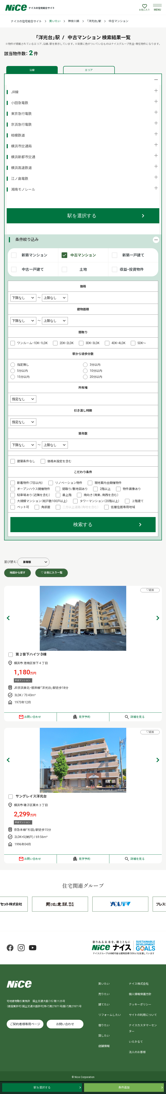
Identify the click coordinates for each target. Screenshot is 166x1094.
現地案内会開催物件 (108, 483)
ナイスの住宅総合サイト (26, 21)
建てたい (104, 1004)
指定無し (23, 364)
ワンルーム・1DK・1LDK (32, 343)
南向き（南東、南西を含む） (101, 495)
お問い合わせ (32, 717)
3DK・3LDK (92, 343)
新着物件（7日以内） (30, 483)
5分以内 (22, 370)
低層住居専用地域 (123, 507)
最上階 (67, 495)
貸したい (104, 1035)
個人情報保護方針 (140, 994)
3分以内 (95, 364)
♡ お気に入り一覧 (51, 572)
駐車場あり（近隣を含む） (33, 495)
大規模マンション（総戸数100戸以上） (42, 501)
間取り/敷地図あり (75, 489)
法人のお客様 (137, 1052)
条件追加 (124, 1087)
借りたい (104, 1025)
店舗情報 (104, 1046)
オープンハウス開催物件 (33, 489)
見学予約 (84, 717)
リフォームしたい (109, 1015)
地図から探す (17, 572)
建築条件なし (26, 461)
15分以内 (23, 377)
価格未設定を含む (59, 461)
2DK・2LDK (66, 343)
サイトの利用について (143, 1015)
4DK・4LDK (118, 343)
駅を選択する (82, 215)
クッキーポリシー (140, 1004)
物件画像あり (132, 489)
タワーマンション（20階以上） (100, 501)
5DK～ (141, 343)
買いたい (55, 21)
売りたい (104, 994)
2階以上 (105, 489)
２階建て (138, 501)
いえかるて (136, 1041)
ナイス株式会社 (138, 983)
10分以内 (96, 370)
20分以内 (96, 377)
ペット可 (23, 507)
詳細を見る (138, 717)
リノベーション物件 (68, 483)
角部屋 (45, 507)
